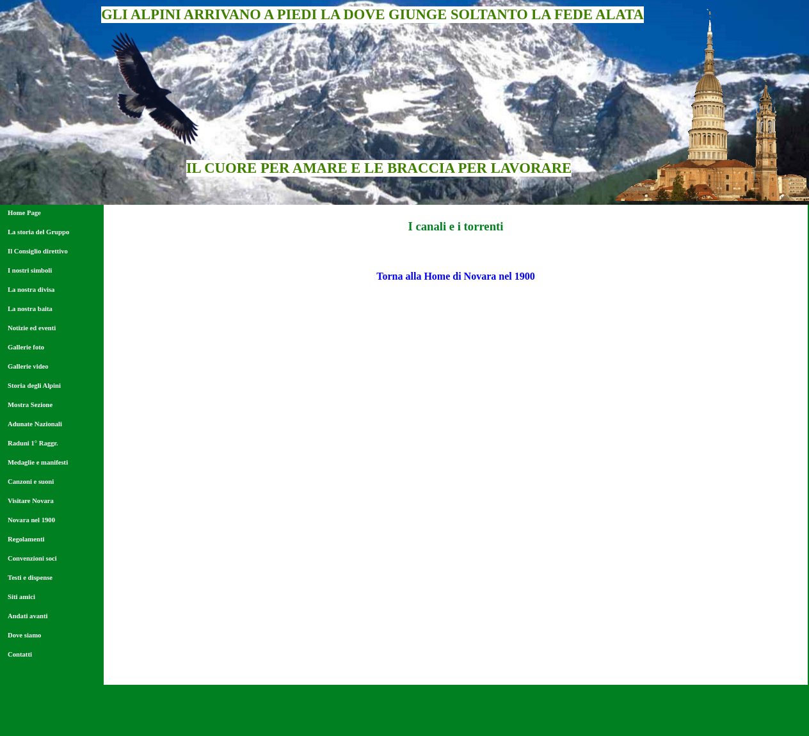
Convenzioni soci (32, 558)
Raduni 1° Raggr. (33, 443)
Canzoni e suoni (31, 481)
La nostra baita (30, 308)
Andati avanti (27, 616)
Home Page (24, 212)
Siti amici (21, 596)
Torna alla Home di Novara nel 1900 (455, 276)
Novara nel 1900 (31, 520)
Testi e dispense (30, 577)
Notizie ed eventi (32, 328)
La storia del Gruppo (38, 232)
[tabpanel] (455, 227)
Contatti (20, 654)
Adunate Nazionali (35, 424)
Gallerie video (28, 366)
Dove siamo (24, 635)
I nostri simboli (30, 270)
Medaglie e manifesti (38, 462)
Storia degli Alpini (34, 385)
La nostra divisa (31, 289)
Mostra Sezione (30, 404)
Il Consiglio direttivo (38, 251)
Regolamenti (26, 539)
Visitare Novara (31, 500)
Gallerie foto (26, 347)
